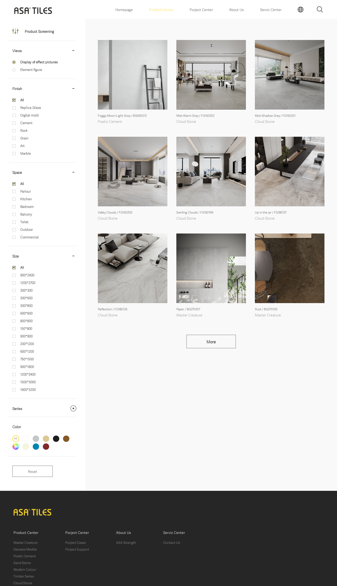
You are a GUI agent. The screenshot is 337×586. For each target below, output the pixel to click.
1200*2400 (27, 374)
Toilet (24, 221)
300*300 (26, 290)
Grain (24, 137)
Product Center (161, 9)
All (22, 99)
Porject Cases (75, 542)
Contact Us (171, 542)
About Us (236, 9)
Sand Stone (22, 562)
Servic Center (271, 9)
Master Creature (25, 542)
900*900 (26, 335)
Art (22, 145)
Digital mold (29, 114)
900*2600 (27, 274)
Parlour (25, 191)
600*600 (26, 313)
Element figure (31, 69)
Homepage (124, 9)
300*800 (26, 305)
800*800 (26, 320)
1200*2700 (27, 282)
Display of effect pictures (39, 61)
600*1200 (27, 351)
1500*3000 (28, 381)
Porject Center (201, 9)
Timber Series (23, 575)
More (211, 341)
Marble (25, 153)
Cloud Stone (22, 582)
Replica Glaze (30, 107)
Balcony (26, 213)
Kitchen (26, 198)
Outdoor (26, 229)
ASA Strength (126, 542)
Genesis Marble (25, 548)
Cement (26, 122)
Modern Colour (24, 569)
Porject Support (77, 548)
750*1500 (27, 358)
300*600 (26, 297)
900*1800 (27, 366)
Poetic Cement (24, 555)
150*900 (26, 328)
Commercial (29, 236)
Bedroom (27, 206)
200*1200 (27, 343)
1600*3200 (28, 389)
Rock (23, 130)
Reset (32, 471)
